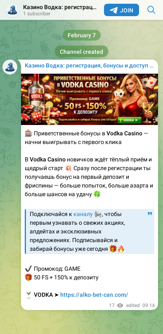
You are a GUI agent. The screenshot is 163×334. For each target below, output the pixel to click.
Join (121, 10)
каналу (83, 214)
